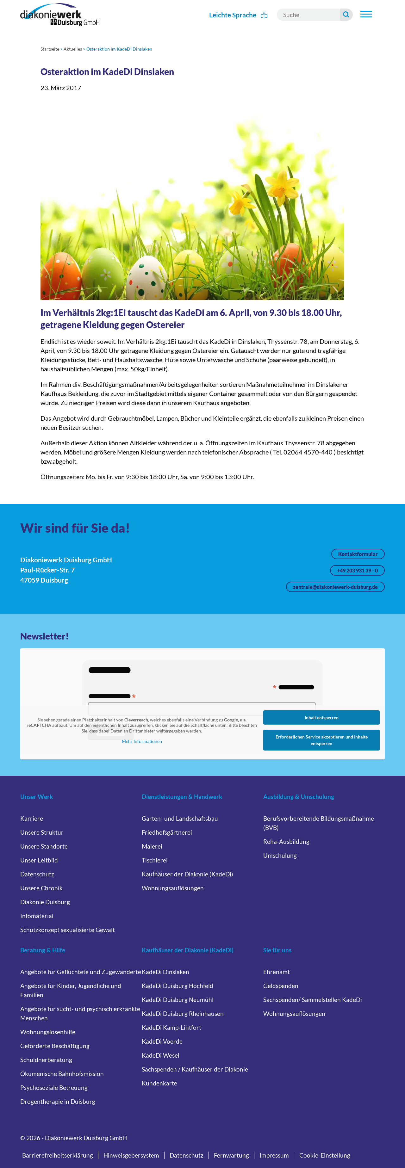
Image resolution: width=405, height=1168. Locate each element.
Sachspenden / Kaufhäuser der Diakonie (195, 1069)
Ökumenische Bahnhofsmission (62, 1073)
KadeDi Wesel (160, 1055)
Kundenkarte (159, 1083)
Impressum (274, 1155)
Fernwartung (231, 1155)
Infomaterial (36, 915)
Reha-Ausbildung (286, 841)
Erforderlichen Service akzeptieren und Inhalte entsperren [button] (322, 740)
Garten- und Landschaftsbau (180, 818)
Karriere (31, 818)
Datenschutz (37, 874)
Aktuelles (73, 49)
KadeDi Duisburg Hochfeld (177, 985)
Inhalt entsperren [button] (322, 717)
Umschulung (280, 855)
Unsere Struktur (42, 832)
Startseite (49, 49)
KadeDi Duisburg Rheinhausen (183, 1013)
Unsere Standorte (44, 846)
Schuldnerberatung (46, 1059)
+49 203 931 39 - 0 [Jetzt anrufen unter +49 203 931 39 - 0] (357, 570)
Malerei (152, 846)
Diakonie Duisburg (45, 901)
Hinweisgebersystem (131, 1155)
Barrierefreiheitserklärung (57, 1155)
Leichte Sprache (238, 15)
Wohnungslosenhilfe (47, 1031)
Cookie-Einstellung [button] (324, 1155)
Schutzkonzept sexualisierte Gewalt (67, 929)
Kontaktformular (358, 554)
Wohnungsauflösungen (173, 888)
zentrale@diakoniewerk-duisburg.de (335, 587)
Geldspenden (280, 985)
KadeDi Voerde (162, 1041)
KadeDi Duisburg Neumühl (178, 999)
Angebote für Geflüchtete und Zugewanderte (80, 971)
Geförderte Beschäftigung (55, 1045)
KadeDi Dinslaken (165, 971)
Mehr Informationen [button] (142, 741)
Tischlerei (155, 860)
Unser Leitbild (39, 860)
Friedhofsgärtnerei (167, 832)
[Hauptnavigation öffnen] (366, 13)
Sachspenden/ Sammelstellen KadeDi (312, 999)
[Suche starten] (346, 15)
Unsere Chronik (41, 888)
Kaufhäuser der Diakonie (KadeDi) (187, 874)
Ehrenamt (276, 971)
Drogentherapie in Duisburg (57, 1101)
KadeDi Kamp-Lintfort (171, 1027)
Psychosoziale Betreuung (54, 1087)
